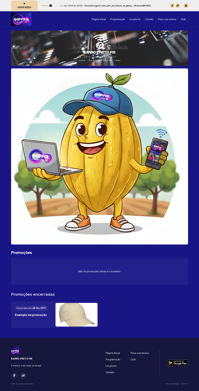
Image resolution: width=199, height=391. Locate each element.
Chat (183, 19)
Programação (117, 19)
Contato (149, 19)
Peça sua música (167, 19)
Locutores (135, 19)
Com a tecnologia (177, 384)
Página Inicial (99, 19)
